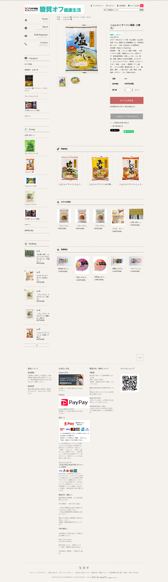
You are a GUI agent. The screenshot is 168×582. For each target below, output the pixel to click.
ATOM (135, 572)
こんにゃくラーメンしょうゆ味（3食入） (136, 184)
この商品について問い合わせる (127, 116)
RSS (130, 572)
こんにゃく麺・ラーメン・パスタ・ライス (77, 17)
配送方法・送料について (99, 572)
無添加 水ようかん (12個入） (68, 269)
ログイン (111, 6)
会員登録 (122, 6)
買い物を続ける (118, 126)
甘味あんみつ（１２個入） (104, 277)
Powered (102, 577)
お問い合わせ (52, 572)
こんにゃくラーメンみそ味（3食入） (104, 184)
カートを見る (136, 6)
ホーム (32, 572)
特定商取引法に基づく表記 (118, 572)
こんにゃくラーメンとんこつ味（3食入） (75, 184)
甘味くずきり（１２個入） (86, 277)
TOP (58, 17)
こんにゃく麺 (67, 19)
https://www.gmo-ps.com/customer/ (65, 540)
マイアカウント (98, 6)
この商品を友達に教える (121, 123)
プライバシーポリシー (66, 572)
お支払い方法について (82, 572)
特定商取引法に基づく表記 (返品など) (122, 106)
